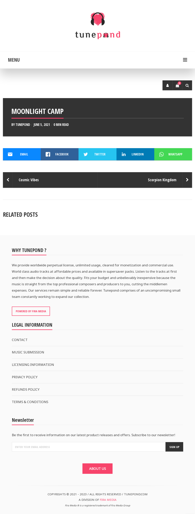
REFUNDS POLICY (26, 389)
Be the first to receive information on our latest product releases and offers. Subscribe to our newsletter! (93, 435)
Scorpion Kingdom (162, 179)
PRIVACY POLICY (25, 377)
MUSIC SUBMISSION (28, 352)
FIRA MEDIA (108, 500)
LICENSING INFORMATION (33, 364)
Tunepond (23, 124)
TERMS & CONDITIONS (30, 402)
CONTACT (20, 339)
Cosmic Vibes (29, 179)
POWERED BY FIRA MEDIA (31, 311)
